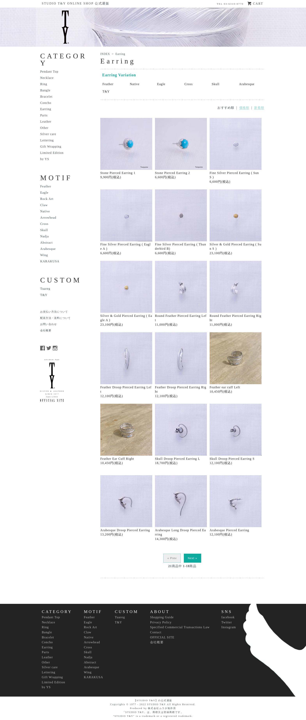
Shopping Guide (162, 617)
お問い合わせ (48, 324)
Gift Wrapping (50, 146)
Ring (43, 84)
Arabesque (246, 84)
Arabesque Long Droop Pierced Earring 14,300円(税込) (181, 508)
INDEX (105, 54)
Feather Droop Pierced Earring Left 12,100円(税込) (126, 365)
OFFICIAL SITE (162, 637)
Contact (155, 632)
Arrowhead (48, 217)
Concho (45, 102)
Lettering (47, 140)
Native (135, 84)
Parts (44, 115)
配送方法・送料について (55, 318)
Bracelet (46, 96)
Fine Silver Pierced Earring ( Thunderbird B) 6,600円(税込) (181, 222)
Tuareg (45, 288)
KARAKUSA (50, 261)
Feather (107, 84)
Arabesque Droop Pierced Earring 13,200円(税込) (126, 505)
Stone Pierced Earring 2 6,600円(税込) (181, 148)
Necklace (47, 77)
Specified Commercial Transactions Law (180, 627)
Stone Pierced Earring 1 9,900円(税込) (126, 148)
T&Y (106, 91)
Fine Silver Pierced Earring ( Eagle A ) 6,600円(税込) (126, 222)
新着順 (259, 107)
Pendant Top (49, 71)
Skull (216, 84)
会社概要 (45, 330)
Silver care (48, 134)
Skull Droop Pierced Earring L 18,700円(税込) (181, 434)
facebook (228, 617)
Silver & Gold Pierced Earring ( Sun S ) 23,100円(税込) (236, 222)
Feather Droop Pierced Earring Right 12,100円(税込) (181, 365)
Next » (192, 558)
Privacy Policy (161, 622)
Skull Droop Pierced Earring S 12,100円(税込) (236, 434)
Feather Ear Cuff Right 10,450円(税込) (126, 434)
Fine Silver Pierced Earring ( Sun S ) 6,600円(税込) (236, 150)
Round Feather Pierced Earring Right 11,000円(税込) (236, 293)
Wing (44, 255)
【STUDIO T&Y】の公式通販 (153, 700)
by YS (44, 159)
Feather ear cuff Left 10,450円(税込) (236, 362)
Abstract (46, 242)
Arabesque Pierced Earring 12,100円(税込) (236, 505)
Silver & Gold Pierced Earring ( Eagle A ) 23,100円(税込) (126, 293)
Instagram (228, 627)
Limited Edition (52, 152)
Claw (44, 205)
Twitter (226, 622)
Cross (188, 84)
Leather (45, 121)
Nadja (44, 236)
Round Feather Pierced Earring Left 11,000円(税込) (181, 293)
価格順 (244, 107)
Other (44, 127)
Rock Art (46, 198)
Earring (120, 54)
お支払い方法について (54, 311)
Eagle (161, 84)
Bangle (45, 90)
